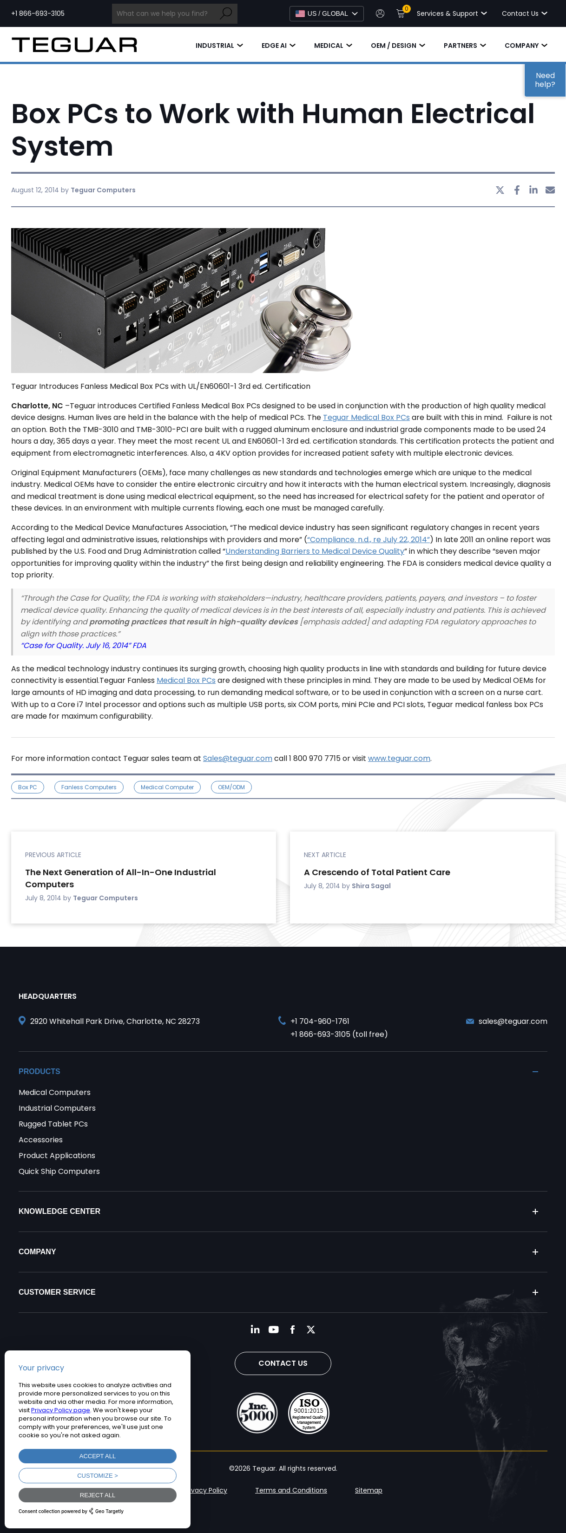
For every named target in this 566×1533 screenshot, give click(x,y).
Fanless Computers (89, 787)
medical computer (167, 787)
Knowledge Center (59, 1211)
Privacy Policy (205, 1490)
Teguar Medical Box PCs (366, 417)
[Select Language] (327, 13)
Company (522, 45)
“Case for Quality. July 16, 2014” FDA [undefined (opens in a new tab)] (83, 645)
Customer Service (57, 1292)
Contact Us (283, 1363)
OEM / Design (393, 45)
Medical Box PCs (186, 680)
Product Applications (57, 1155)
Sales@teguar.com (237, 758)
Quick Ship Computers (59, 1171)
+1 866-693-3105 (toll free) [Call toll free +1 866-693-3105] (339, 1034)
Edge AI (274, 45)
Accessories (41, 1139)
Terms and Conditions (291, 1490)
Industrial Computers (57, 1108)
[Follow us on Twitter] (310, 1329)
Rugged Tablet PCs (53, 1124)
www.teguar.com (399, 758)
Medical (328, 45)
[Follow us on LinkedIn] (255, 1329)
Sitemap (368, 1490)
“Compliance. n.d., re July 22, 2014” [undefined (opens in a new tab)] (368, 539)
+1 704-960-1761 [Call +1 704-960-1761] (319, 1021)
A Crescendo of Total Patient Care (377, 872)
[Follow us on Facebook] (292, 1329)
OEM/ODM (231, 787)
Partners (460, 45)
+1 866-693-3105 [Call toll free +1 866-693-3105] (38, 13)
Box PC (27, 787)
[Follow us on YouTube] (273, 1329)
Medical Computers (55, 1092)
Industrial (215, 45)
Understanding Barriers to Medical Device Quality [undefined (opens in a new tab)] (314, 551)
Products (39, 1071)
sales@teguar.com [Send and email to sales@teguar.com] (513, 1021)
